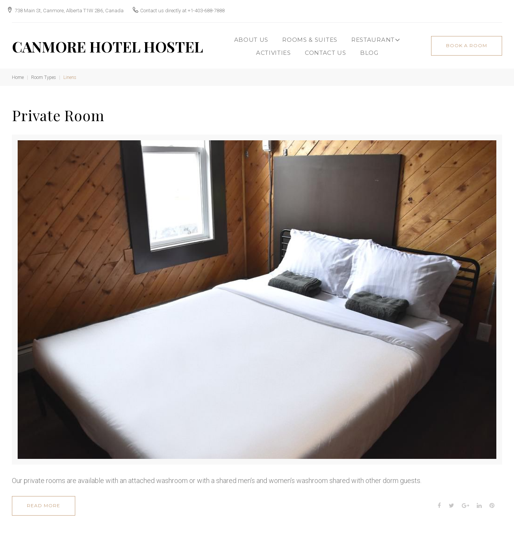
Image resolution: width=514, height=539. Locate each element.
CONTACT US (325, 49)
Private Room (58, 112)
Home (18, 74)
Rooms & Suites (309, 36)
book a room (466, 42)
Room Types (43, 74)
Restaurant (375, 36)
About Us (251, 36)
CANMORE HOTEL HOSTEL (107, 43)
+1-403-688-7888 (211, 9)
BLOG (369, 49)
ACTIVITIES (273, 49)
